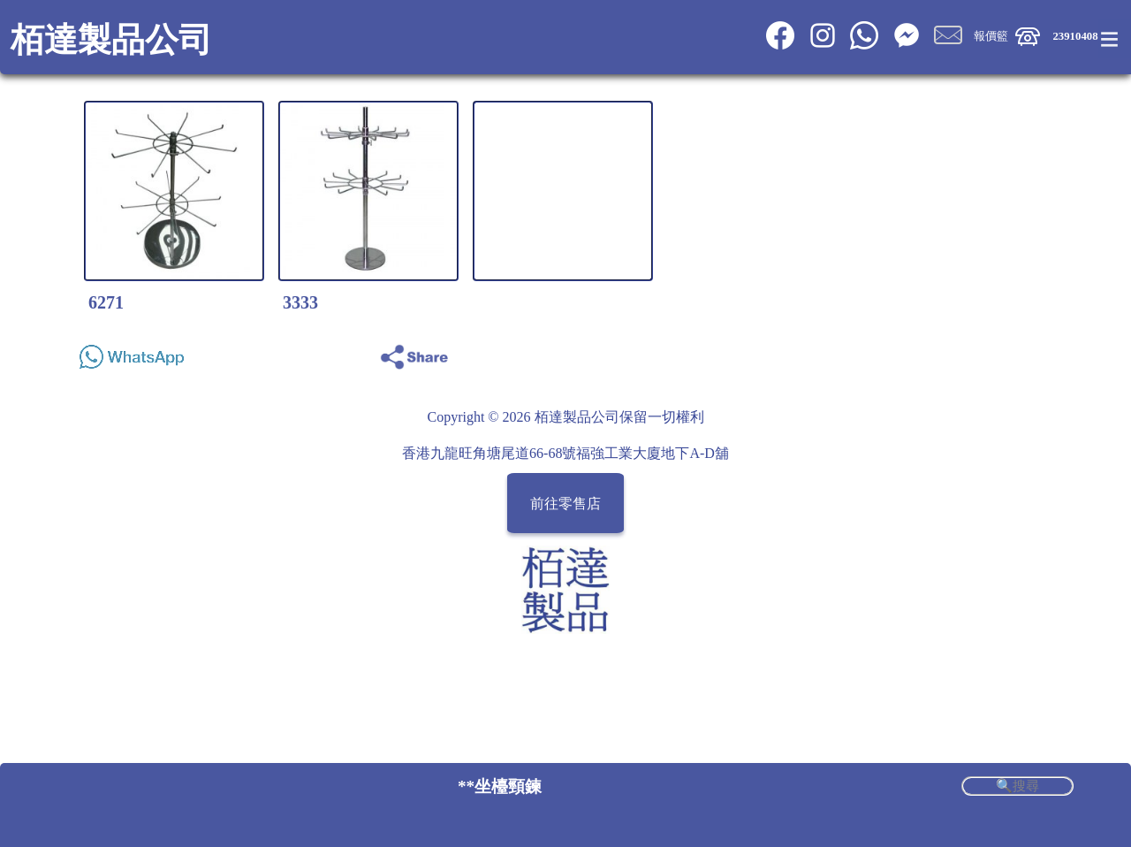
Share (1054, 352)
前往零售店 (565, 503)
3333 (300, 302)
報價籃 (991, 36)
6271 (106, 302)
